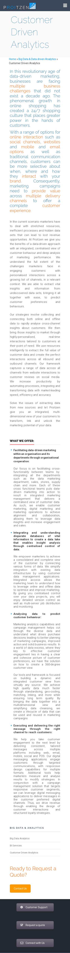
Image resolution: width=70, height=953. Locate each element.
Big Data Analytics (19, 838)
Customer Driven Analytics (24, 852)
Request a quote (32, 925)
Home (12, 59)
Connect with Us (32, 942)
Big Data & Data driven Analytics (37, 59)
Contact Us (20, 888)
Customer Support (33, 907)
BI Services (16, 845)
